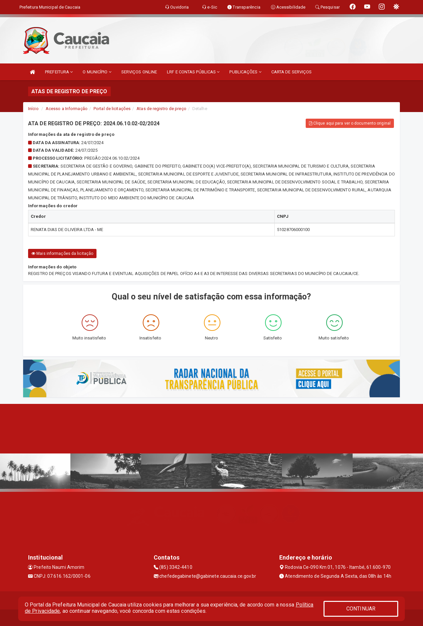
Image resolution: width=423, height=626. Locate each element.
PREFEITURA (59, 71)
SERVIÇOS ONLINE (139, 71)
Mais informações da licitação (62, 253)
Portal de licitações (112, 108)
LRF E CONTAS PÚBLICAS (193, 71)
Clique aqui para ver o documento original (350, 123)
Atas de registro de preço (161, 108)
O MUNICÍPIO (97, 71)
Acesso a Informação (67, 108)
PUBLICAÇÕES (245, 71)
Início (33, 108)
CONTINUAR (360, 609)
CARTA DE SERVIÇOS (291, 71)
